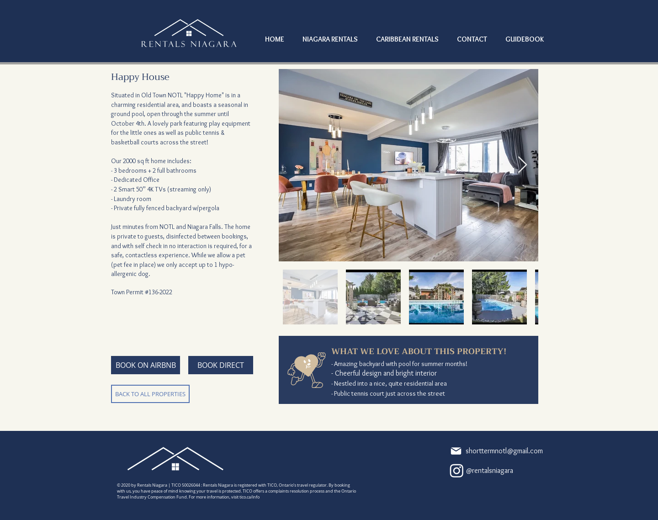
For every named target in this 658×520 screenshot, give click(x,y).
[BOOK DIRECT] (220, 365)
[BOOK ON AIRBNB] (145, 365)
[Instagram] (457, 470)
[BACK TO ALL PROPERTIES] (150, 394)
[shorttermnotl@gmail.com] (488, 451)
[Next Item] (522, 165)
